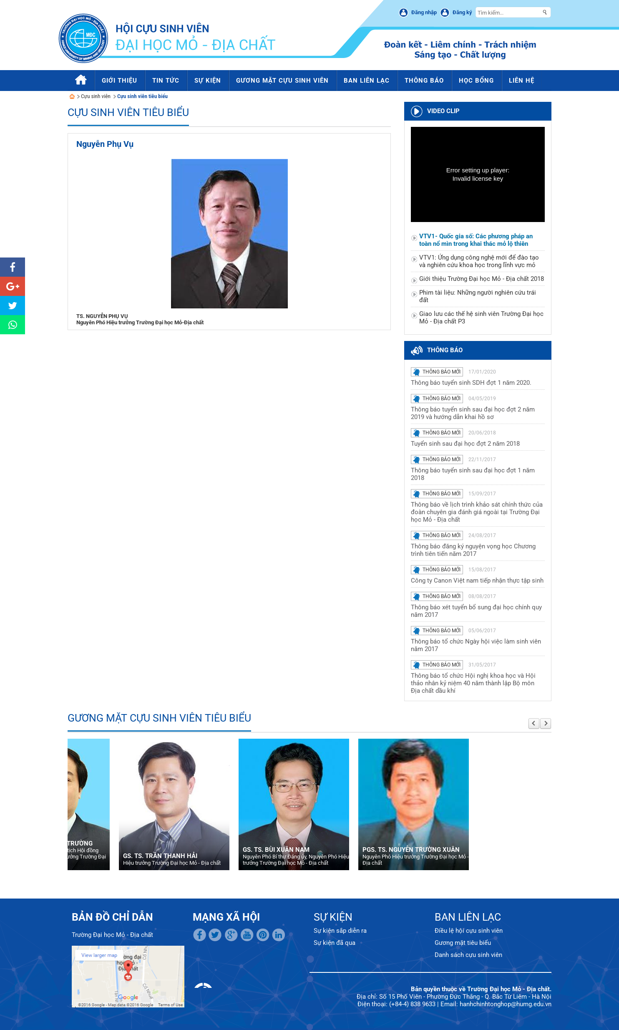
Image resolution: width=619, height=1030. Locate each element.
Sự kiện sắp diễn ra (340, 930)
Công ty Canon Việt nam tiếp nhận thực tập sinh (477, 580)
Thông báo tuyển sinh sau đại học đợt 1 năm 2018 (473, 474)
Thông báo (445, 350)
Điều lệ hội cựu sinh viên (469, 930)
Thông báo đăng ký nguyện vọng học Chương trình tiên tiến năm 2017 (473, 550)
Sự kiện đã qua (334, 943)
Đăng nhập (424, 12)
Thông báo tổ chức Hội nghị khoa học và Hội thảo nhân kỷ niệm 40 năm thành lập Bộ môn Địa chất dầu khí (473, 683)
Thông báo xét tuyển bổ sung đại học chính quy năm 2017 (476, 611)
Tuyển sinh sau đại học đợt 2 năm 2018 (465, 443)
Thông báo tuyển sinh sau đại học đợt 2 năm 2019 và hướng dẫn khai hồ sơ (473, 413)
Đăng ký (462, 12)
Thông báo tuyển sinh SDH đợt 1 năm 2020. (471, 382)
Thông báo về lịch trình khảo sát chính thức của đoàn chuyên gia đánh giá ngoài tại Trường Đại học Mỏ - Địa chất (477, 512)
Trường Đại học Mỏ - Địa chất (112, 935)
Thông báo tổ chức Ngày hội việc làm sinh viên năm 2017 (476, 645)
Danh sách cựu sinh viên (468, 955)
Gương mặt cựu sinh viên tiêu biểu (159, 718)
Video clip (443, 111)
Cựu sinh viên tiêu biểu (142, 96)
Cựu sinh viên (96, 96)
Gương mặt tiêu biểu (463, 943)
